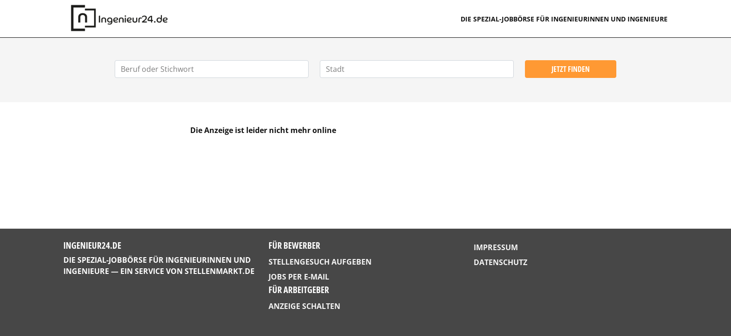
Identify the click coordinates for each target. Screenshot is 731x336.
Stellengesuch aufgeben (320, 262)
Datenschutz (500, 262)
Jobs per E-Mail (299, 277)
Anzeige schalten (304, 306)
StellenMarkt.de (220, 271)
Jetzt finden (571, 69)
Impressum (496, 247)
